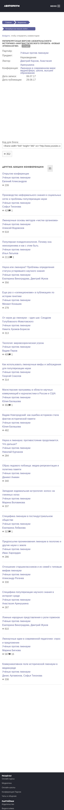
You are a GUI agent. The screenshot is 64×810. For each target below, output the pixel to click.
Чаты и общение (9, 796)
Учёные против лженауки (34, 53)
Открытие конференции (15, 173)
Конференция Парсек (11, 792)
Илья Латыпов (10, 253)
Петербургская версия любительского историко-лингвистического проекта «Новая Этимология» (20, 29)
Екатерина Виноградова (15, 278)
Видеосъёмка (8, 808)
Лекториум (12, 6)
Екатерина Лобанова (14, 527)
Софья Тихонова (11, 206)
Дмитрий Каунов (29, 61)
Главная (8, 22)
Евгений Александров (14, 181)
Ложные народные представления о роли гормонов (31, 617)
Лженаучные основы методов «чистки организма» (30, 220)
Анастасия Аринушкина (15, 603)
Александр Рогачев (13, 578)
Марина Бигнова (11, 650)
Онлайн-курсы (8, 779)
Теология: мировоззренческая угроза (23, 343)
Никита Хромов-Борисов (16, 329)
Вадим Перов (9, 350)
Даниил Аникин (10, 477)
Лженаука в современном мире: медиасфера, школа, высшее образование (38, 70)
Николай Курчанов (12, 452)
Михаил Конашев (12, 304)
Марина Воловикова (13, 502)
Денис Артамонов (12, 675)
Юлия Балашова (11, 401)
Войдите (6, 36)
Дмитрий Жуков (39, 278)
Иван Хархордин (11, 553)
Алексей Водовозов (13, 228)
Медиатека (22, 22)
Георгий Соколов (11, 376)
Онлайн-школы (8, 787)
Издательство (8, 804)
